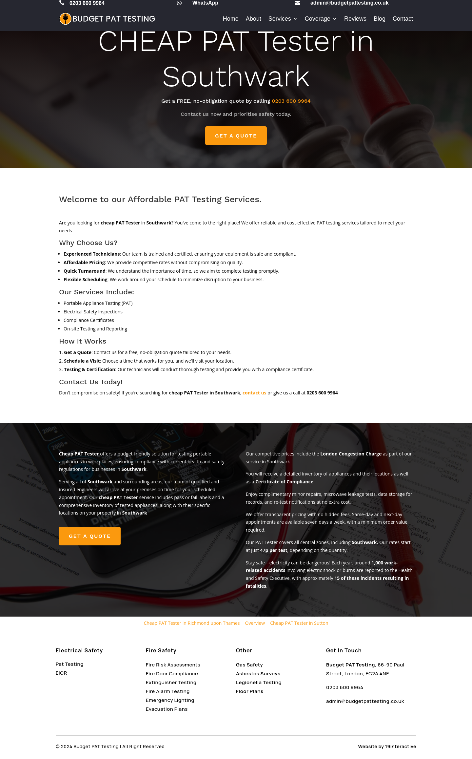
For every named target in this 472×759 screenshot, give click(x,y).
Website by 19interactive (387, 746)
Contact (403, 18)
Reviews (355, 18)
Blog (379, 18)
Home (231, 18)
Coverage (317, 18)
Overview (255, 623)
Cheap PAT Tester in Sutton (299, 623)
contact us (254, 393)
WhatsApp (205, 3)
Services (279, 18)
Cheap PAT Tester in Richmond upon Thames (192, 623)
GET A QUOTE (236, 136)
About (253, 18)
